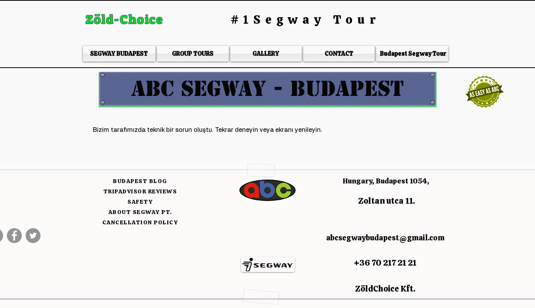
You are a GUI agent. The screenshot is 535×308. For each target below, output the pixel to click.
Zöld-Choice (126, 19)
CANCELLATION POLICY (140, 222)
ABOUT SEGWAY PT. (140, 212)
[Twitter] (33, 235)
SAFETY (140, 202)
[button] (267, 88)
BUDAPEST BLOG (140, 181)
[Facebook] (14, 235)
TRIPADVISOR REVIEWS (140, 191)
